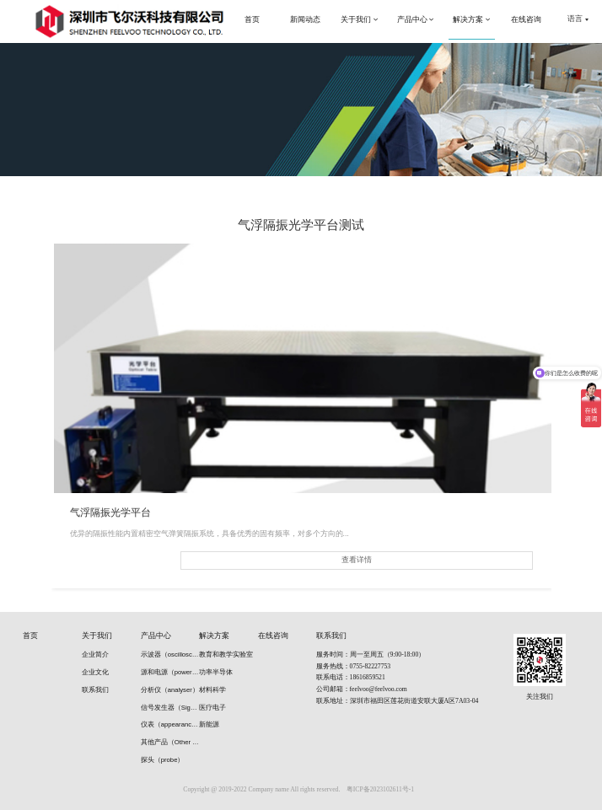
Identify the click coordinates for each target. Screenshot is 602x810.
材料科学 (212, 690)
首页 (30, 635)
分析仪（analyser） (170, 690)
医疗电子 (212, 707)
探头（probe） (163, 760)
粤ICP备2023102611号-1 (380, 789)
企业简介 (95, 654)
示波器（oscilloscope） (170, 654)
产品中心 (156, 635)
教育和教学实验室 (226, 654)
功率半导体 (216, 672)
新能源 (209, 724)
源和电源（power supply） (170, 672)
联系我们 (95, 690)
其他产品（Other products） (170, 742)
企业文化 (95, 672)
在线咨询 (273, 635)
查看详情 (356, 559)
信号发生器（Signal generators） (170, 707)
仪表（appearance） (170, 724)
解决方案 (214, 635)
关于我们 (97, 635)
